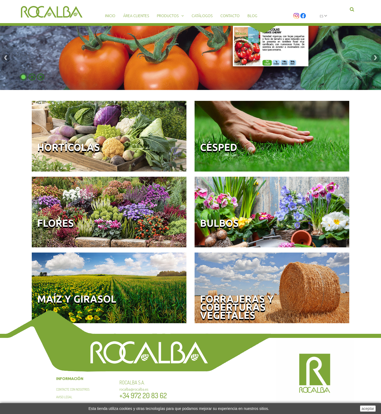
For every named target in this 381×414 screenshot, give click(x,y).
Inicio (110, 16)
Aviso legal (64, 397)
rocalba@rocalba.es (133, 389)
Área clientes (136, 16)
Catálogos (202, 16)
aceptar (367, 408)
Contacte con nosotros (73, 389)
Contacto (230, 16)
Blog (252, 16)
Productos (168, 16)
